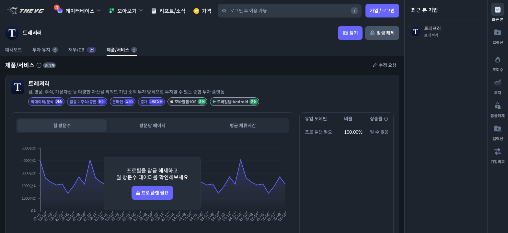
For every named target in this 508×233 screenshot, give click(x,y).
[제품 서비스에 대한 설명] (39, 65)
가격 (202, 11)
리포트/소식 (168, 11)
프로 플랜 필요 (318, 132)
